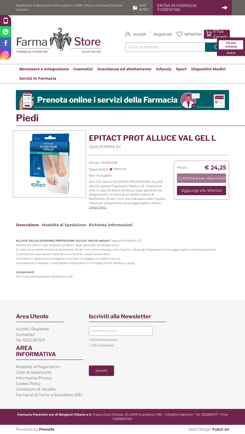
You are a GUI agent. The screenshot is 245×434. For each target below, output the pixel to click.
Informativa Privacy (34, 378)
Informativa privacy (103, 340)
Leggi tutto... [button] (98, 207)
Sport (181, 69)
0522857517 (209, 414)
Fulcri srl (220, 429)
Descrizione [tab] (27, 225)
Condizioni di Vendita (36, 389)
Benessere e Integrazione (44, 69)
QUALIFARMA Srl (105, 146)
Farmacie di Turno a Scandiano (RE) (49, 395)
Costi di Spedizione (33, 372)
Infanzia (164, 69)
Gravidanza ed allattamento (124, 69)
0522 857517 (144, 7)
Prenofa (46, 429)
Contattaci (25, 334)
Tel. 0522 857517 (30, 340)
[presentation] (117, 356)
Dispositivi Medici (208, 69)
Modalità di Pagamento (38, 367)
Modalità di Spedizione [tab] (64, 225)
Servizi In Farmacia (37, 78)
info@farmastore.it (179, 414)
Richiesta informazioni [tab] (110, 225)
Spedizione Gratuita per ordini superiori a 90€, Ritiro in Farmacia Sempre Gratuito (70, 7)
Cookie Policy (28, 383)
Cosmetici (83, 69)
